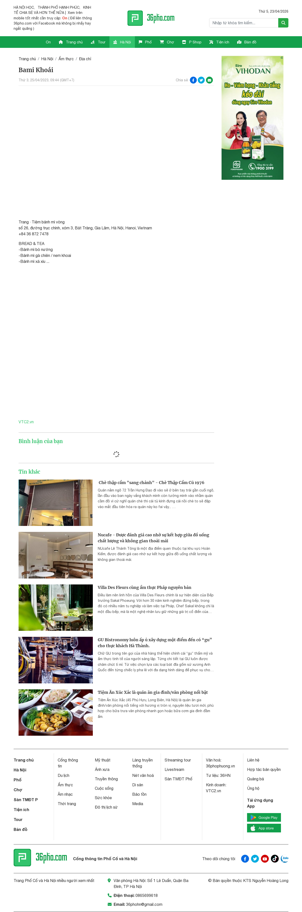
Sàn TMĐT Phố (178, 779)
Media (137, 803)
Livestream (174, 769)
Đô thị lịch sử (106, 807)
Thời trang (67, 803)
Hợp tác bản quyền (264, 769)
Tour (98, 42)
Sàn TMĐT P (26, 799)
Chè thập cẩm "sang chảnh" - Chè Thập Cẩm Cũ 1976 (151, 482)
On (48, 42)
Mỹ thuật (102, 760)
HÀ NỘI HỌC (24, 7)
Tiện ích (219, 42)
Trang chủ (71, 42)
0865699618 (146, 895)
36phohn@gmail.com (144, 904)
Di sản (137, 785)
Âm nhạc (65, 794)
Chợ (167, 42)
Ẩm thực (66, 59)
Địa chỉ (85, 59)
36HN (225, 775)
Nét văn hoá (143, 775)
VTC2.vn (27, 422)
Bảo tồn (139, 794)
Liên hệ (253, 760)
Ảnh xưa (102, 769)
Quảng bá (255, 779)
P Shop (191, 42)
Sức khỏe (103, 797)
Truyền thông (106, 779)
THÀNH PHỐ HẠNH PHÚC (58, 7)
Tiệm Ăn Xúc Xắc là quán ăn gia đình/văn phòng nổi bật (153, 692)
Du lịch (63, 775)
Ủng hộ (253, 788)
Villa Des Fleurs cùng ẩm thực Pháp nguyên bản (144, 587)
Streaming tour (178, 760)
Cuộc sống (104, 788)
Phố (145, 42)
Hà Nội (122, 42)
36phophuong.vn (220, 766)
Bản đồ (246, 42)
